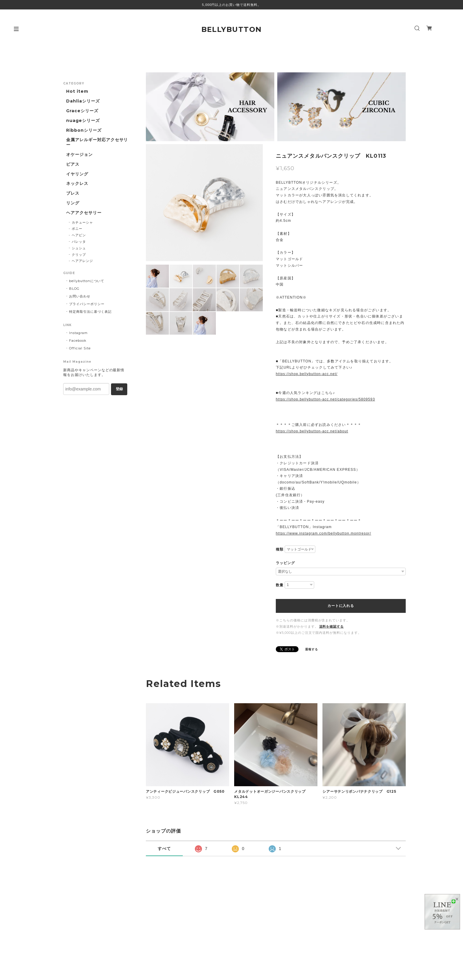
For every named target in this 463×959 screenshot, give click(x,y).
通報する (311, 649)
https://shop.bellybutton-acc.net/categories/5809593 (325, 399)
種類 (279, 549)
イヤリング (77, 174)
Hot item (77, 91)
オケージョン (79, 154)
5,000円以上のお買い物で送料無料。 (231, 4)
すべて (164, 848)
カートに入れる (340, 606)
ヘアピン (79, 235)
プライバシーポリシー (87, 304)
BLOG (74, 288)
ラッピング (285, 563)
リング (72, 203)
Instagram (78, 333)
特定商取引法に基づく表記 (90, 312)
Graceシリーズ (82, 110)
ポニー (77, 229)
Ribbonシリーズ (84, 130)
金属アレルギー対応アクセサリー (97, 142)
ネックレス (77, 183)
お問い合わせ (79, 296)
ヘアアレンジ (82, 261)
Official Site (79, 348)
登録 (119, 389)
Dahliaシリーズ (83, 101)
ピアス (72, 164)
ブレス (72, 193)
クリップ (79, 255)
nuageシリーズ (83, 120)
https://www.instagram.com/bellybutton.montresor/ (323, 533)
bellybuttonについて (86, 281)
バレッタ (79, 242)
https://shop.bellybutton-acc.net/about (312, 431)
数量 (279, 585)
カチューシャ (82, 222)
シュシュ (79, 248)
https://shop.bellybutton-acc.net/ (307, 374)
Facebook (78, 340)
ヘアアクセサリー (84, 212)
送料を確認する (331, 626)
